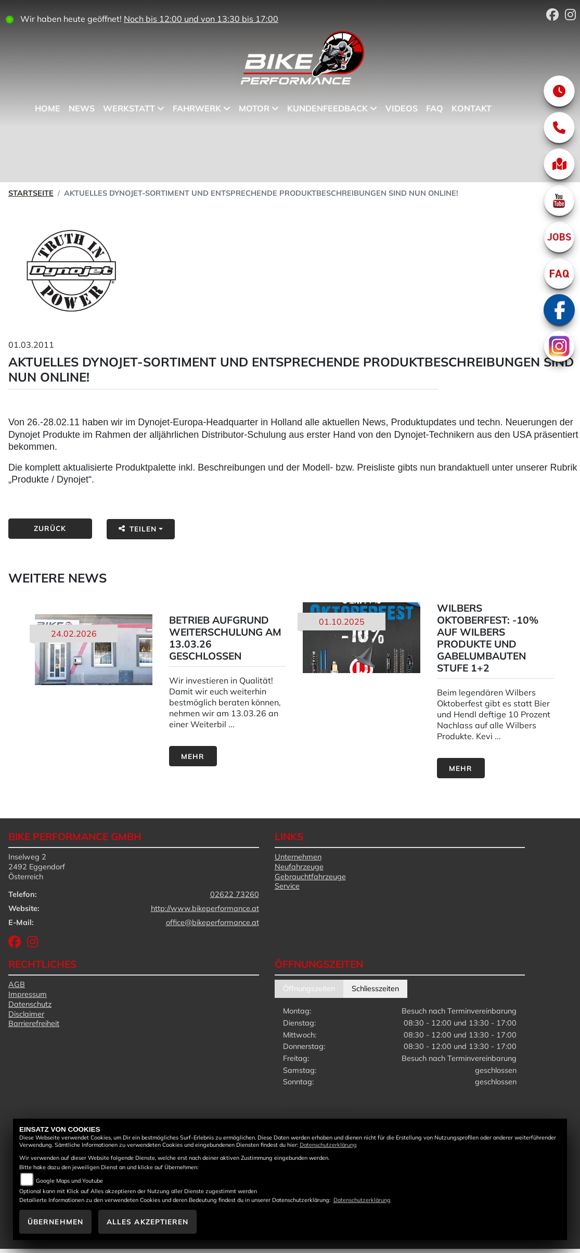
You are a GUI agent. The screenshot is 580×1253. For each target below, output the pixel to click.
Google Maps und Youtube (69, 1180)
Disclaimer (26, 1014)
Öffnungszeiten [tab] (309, 988)
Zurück (50, 528)
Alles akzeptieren (148, 1221)
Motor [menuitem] (257, 108)
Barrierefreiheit (33, 1023)
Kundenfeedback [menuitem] (330, 108)
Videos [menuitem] (405, 108)
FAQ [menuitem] (437, 108)
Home (50, 108)
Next (570, 691)
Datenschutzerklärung (328, 1144)
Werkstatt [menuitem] (132, 108)
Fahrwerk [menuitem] (200, 108)
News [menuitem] (85, 108)
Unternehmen (298, 857)
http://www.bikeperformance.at (205, 908)
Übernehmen (55, 1221)
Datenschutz (29, 1004)
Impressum (27, 994)
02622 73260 (234, 894)
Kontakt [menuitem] (475, 108)
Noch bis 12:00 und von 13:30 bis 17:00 (207, 19)
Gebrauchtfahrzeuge (310, 876)
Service (287, 886)
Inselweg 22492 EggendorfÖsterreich (36, 866)
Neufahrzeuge (299, 866)
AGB (16, 984)
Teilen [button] (138, 528)
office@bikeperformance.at (212, 922)
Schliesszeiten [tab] (375, 988)
